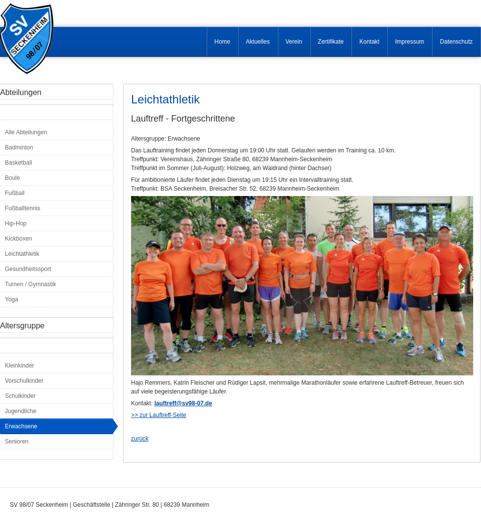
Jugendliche (20, 411)
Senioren (16, 441)
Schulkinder (20, 396)
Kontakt (369, 41)
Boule (12, 177)
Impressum (409, 41)
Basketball (18, 162)
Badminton (19, 147)
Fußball (15, 193)
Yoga (11, 299)
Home (222, 41)
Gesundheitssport (28, 269)
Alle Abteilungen (26, 132)
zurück (139, 438)
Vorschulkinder (24, 380)
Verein (294, 41)
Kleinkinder (19, 365)
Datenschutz (456, 41)
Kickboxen (18, 238)
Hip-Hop (16, 223)
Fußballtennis (22, 208)
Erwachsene (21, 426)
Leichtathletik (22, 253)
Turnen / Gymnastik (30, 284)
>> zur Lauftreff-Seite (159, 415)
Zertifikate (331, 41)
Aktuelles (258, 41)
